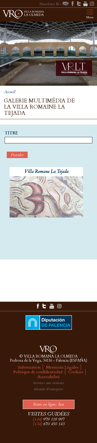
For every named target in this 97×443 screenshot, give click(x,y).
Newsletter (47, 4)
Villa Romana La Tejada (46, 172)
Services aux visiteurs (48, 382)
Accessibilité (49, 377)
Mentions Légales (62, 367)
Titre (11, 133)
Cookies (75, 372)
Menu (89, 17)
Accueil (9, 92)
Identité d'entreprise (48, 389)
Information (29, 367)
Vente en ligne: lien (48, 404)
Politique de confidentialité (38, 372)
